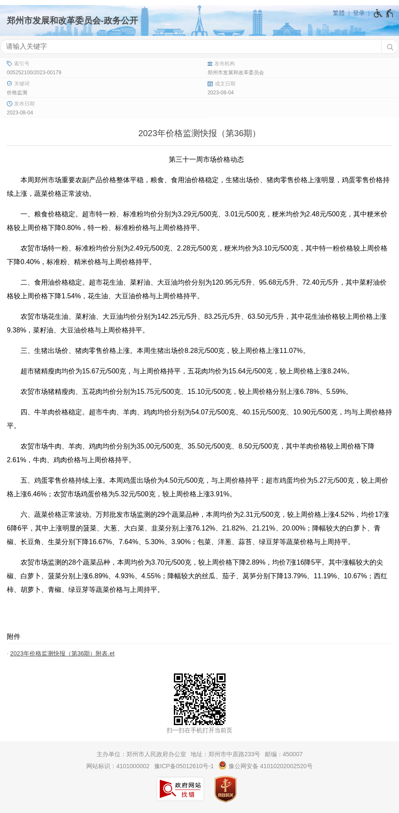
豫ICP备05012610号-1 (184, 766)
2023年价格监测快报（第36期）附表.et (62, 653)
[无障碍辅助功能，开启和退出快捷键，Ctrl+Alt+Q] (384, 13)
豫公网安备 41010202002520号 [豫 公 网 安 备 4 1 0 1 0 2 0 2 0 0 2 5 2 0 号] (265, 765)
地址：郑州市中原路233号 (225, 754)
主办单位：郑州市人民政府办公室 (141, 754)
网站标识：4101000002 (118, 766)
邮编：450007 (284, 754)
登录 (359, 12)
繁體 (339, 12)
